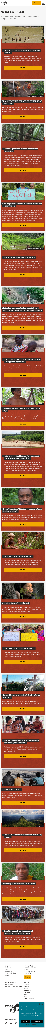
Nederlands (27, 990)
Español (26, 984)
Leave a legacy (28, 965)
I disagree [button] (37, 1021)
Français (26, 986)
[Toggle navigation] (43, 3)
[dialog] (31, 1014)
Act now (23, 68)
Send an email (9, 984)
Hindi (25, 994)
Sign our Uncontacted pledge (13, 986)
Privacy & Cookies (10, 973)
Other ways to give (29, 971)
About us (7, 965)
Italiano (26, 988)
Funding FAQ (28, 973)
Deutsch (26, 982)
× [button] (42, 1004)
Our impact (8, 967)
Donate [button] (36, 3)
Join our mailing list (10, 982)
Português (27, 992)
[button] (32, 1025)
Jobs (6, 969)
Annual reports (9, 971)
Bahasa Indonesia (29, 998)
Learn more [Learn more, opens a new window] (24, 1018)
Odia (25, 996)
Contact (7, 975)
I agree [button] (25, 1021)
